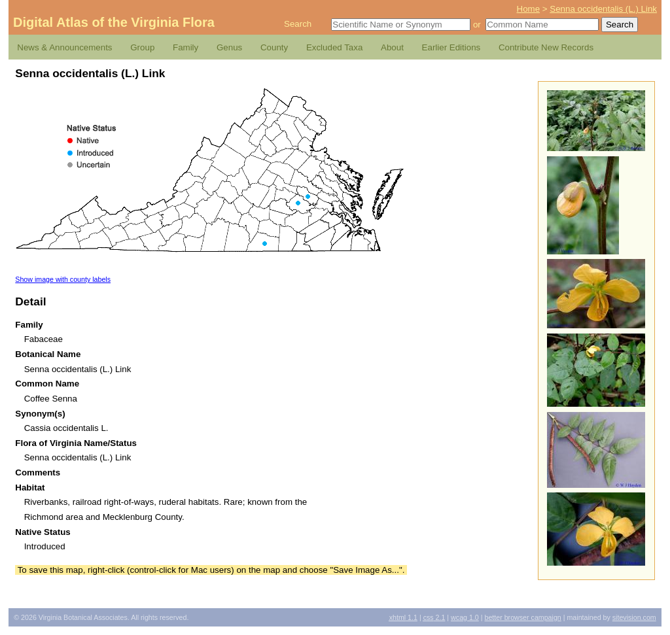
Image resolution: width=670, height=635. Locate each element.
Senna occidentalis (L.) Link (603, 9)
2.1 (434, 617)
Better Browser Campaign (522, 617)
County (274, 47)
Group (142, 47)
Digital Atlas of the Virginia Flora (114, 22)
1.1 (403, 617)
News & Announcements (64, 47)
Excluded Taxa (334, 47)
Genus (229, 47)
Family (185, 47)
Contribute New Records (546, 47)
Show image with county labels (63, 279)
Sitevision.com (634, 617)
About (392, 47)
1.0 (465, 617)
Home (528, 9)
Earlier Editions (451, 47)
